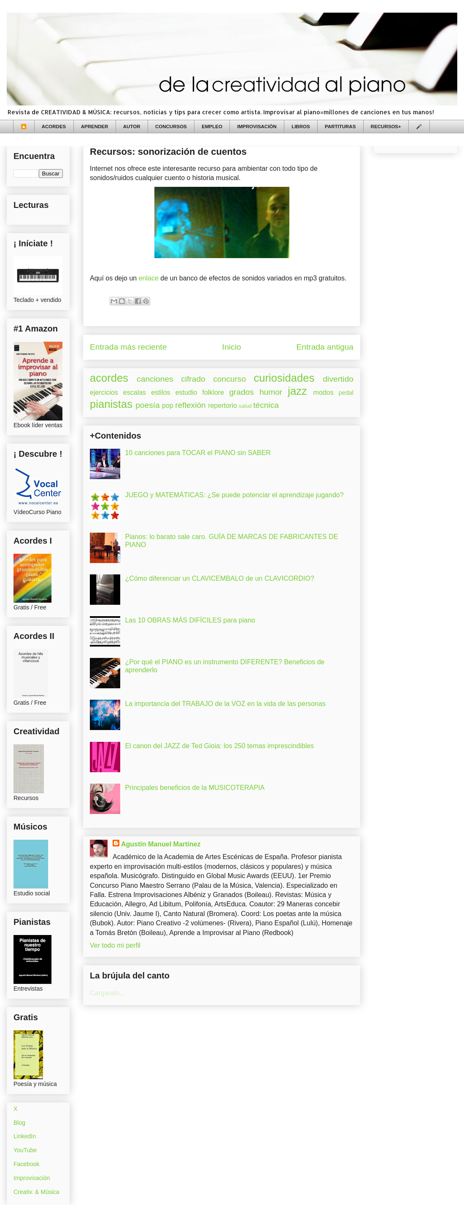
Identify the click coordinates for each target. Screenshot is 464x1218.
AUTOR (131, 126)
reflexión (190, 405)
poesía (147, 405)
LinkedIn (24, 1136)
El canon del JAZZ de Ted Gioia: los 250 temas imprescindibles (219, 745)
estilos (160, 392)
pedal (346, 392)
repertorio (222, 405)
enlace (149, 278)
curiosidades (284, 378)
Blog (19, 1122)
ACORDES (54, 126)
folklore (213, 392)
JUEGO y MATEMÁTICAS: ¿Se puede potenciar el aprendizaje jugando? (234, 495)
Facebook (26, 1164)
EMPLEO (212, 126)
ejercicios (104, 392)
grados (241, 392)
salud (245, 406)
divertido (338, 379)
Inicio (231, 346)
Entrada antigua (325, 346)
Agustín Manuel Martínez (160, 844)
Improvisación (31, 1178)
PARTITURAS (340, 126)
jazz (297, 391)
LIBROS (300, 126)
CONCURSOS (171, 126)
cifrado (193, 379)
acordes (109, 378)
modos (323, 392)
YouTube (25, 1150)
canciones (155, 379)
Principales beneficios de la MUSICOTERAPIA (194, 787)
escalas (134, 392)
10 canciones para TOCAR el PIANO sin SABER (197, 452)
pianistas (111, 404)
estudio (186, 392)
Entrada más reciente (128, 346)
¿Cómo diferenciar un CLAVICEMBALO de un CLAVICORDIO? (219, 578)
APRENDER (94, 126)
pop (167, 405)
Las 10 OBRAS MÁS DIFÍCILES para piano (190, 620)
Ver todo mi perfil (115, 945)
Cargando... (107, 993)
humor (270, 392)
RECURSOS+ (386, 126)
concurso (229, 379)
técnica (266, 405)
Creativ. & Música (36, 1191)
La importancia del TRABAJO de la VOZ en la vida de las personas (225, 703)
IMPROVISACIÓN (256, 126)
